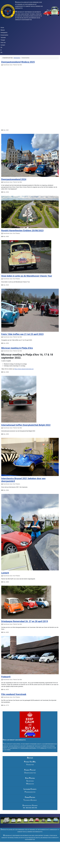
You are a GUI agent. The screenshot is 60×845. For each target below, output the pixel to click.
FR (1, 47)
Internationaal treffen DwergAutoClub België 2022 (25, 425)
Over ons (3, 42)
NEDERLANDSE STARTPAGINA (28, 748)
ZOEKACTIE (43, 748)
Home (2, 27)
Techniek (3, 37)
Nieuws (3, 30)
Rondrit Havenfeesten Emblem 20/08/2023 (22, 230)
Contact (3, 45)
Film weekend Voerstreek (13, 694)
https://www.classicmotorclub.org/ (24, 369)
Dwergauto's (4, 32)
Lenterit (5, 573)
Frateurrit (5, 676)
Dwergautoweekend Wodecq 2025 (18, 62)
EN (1, 52)
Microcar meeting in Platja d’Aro (17, 348)
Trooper (3, 40)
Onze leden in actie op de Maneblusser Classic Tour (26, 276)
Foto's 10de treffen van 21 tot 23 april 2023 (22, 334)
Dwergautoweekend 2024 (13, 179)
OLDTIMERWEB (13, 748)
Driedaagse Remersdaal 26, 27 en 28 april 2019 (24, 621)
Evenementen (4, 35)
